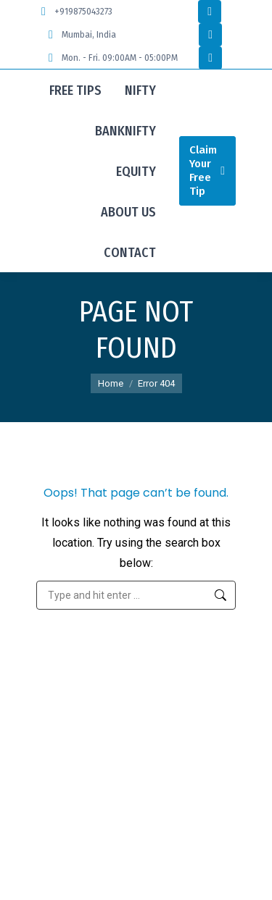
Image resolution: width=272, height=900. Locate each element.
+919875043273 (74, 11)
